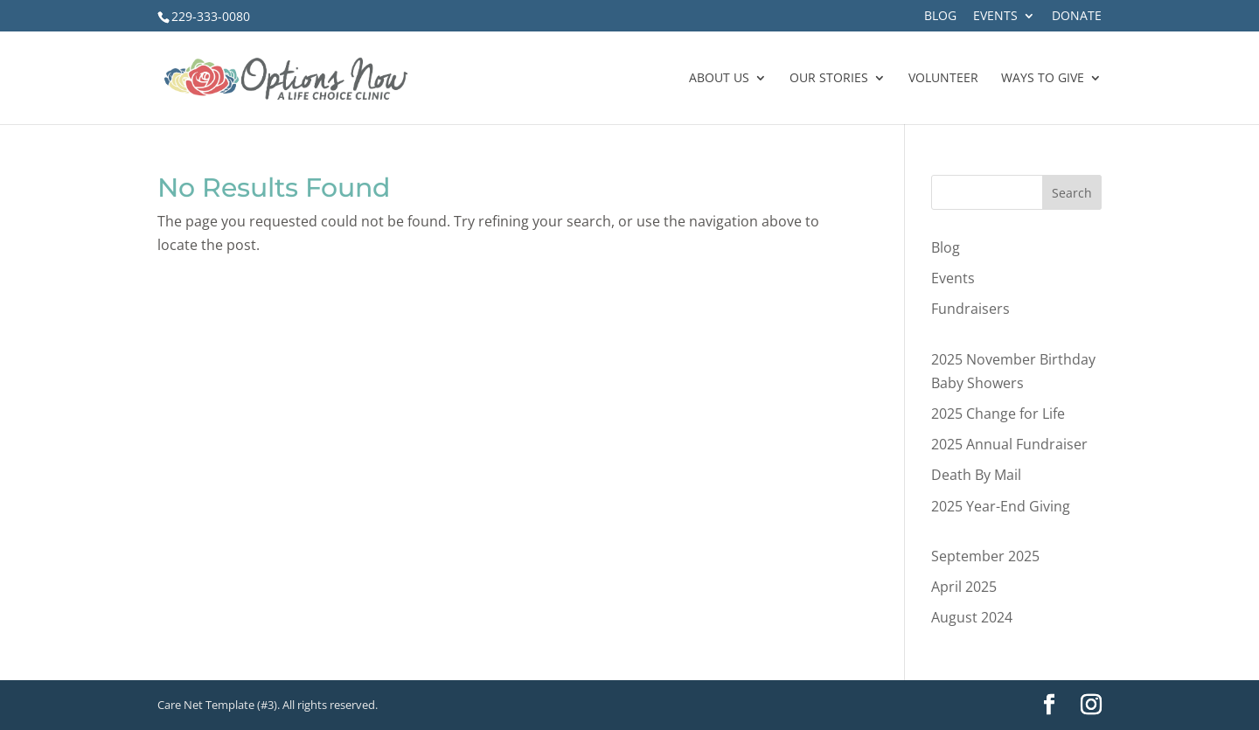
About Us (719, 79)
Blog (940, 17)
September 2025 (985, 556)
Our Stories (828, 79)
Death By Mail (976, 474)
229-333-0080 (210, 16)
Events (995, 17)
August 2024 (971, 617)
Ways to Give (1042, 79)
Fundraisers (970, 308)
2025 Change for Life (998, 413)
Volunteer (943, 79)
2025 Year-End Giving (1000, 506)
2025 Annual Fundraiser (1009, 444)
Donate (1077, 17)
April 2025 (964, 586)
